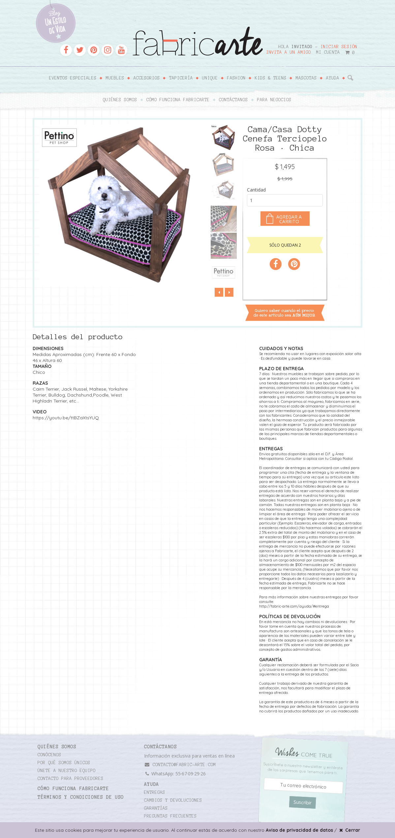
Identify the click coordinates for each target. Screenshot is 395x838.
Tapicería (181, 78)
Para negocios (274, 100)
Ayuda (332, 78)
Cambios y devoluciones (173, 800)
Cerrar (349, 830)
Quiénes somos (120, 100)
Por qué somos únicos (64, 763)
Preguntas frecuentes (170, 816)
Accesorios (147, 78)
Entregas (154, 792)
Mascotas (306, 78)
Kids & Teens (271, 78)
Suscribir (302, 802)
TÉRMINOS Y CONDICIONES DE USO (81, 797)
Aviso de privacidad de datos (299, 830)
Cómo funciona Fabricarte (178, 100)
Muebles (115, 78)
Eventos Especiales (73, 78)
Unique (210, 78)
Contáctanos (233, 100)
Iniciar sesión (338, 47)
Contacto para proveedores (71, 778)
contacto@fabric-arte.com (180, 764)
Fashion (236, 78)
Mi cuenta (328, 52)
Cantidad (256, 190)
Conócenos (49, 755)
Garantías (156, 808)
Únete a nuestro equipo (67, 770)
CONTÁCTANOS (160, 746)
